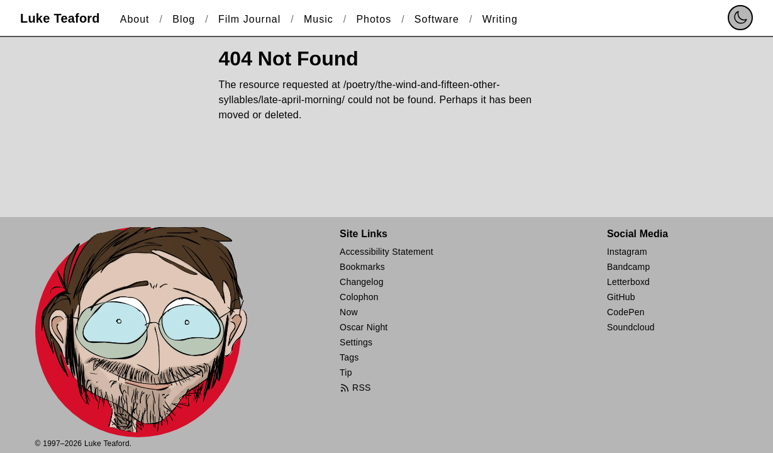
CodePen (626, 312)
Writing (500, 19)
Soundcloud (631, 327)
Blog (183, 19)
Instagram (627, 252)
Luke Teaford (60, 18)
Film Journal (249, 19)
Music (318, 19)
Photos (373, 19)
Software (436, 19)
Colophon (359, 297)
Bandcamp (628, 267)
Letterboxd (628, 282)
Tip (346, 372)
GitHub (621, 297)
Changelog (362, 282)
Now (349, 312)
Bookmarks (362, 267)
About (135, 19)
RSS (355, 387)
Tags (349, 357)
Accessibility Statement (386, 252)
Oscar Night (363, 327)
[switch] (740, 17)
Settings (356, 342)
